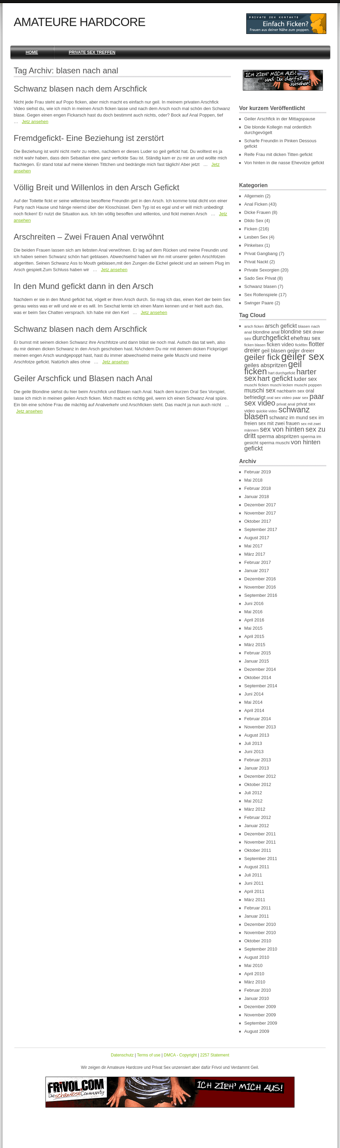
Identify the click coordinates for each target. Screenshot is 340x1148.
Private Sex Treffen (92, 52)
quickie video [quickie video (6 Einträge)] (266, 411)
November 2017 (260, 513)
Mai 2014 (253, 702)
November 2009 (260, 1014)
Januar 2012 (256, 825)
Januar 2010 (256, 998)
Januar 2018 (256, 496)
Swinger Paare (258, 302)
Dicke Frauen (257, 212)
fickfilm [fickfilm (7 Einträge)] (301, 344)
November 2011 (260, 842)
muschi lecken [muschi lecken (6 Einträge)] (281, 385)
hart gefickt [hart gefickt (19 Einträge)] (275, 378)
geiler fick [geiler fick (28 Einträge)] (262, 357)
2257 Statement (214, 1055)
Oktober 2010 (257, 940)
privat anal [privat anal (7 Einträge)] (285, 404)
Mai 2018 (253, 480)
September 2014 (260, 685)
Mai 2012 (253, 800)
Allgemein (254, 195)
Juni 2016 (253, 603)
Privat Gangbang (261, 253)
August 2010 (256, 957)
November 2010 (260, 932)
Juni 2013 (253, 751)
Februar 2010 (257, 990)
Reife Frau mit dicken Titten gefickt (278, 154)
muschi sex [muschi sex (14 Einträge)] (259, 390)
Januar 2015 (256, 661)
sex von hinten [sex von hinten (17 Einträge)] (282, 429)
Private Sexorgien (261, 270)
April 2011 (254, 891)
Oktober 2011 (257, 850)
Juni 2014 (253, 694)
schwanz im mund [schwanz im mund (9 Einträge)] (288, 417)
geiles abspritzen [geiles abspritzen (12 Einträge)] (265, 365)
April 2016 (254, 620)
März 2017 (254, 554)
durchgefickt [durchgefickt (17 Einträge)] (270, 337)
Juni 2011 (253, 883)
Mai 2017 (253, 545)
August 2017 (256, 537)
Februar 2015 (257, 652)
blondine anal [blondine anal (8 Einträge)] (266, 332)
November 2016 (260, 587)
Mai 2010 (253, 965)
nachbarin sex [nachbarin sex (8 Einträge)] (290, 391)
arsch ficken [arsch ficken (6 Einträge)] (254, 326)
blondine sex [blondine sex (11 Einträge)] (296, 332)
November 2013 (260, 726)
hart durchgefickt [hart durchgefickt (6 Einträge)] (281, 373)
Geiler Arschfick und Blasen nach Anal (83, 378)
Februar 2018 (257, 488)
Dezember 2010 (260, 924)
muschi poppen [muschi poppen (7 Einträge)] (308, 385)
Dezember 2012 (260, 776)
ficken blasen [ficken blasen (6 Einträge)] (254, 345)
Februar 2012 (257, 817)
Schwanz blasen (260, 286)
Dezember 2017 (260, 504)
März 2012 (254, 809)
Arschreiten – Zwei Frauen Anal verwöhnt (89, 236)
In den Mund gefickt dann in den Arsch (83, 286)
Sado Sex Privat (260, 278)
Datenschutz (122, 1055)
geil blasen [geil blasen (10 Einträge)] (273, 350)
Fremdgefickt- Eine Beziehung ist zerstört (89, 138)
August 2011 (256, 866)
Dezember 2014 (260, 669)
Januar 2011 (256, 916)
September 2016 (260, 595)
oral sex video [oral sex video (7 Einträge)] (278, 397)
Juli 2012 (253, 792)
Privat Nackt (256, 261)
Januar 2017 (256, 570)
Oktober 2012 (257, 784)
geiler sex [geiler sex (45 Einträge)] (302, 356)
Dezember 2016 (260, 578)
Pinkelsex (253, 245)
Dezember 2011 (260, 833)
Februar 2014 (257, 718)
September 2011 (260, 858)
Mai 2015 (253, 628)
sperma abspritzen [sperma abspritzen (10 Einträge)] (278, 436)
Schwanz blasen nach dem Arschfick (80, 88)
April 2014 (254, 710)
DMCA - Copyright (180, 1055)
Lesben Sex (256, 237)
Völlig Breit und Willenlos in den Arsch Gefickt (96, 187)
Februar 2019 (257, 471)
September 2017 (260, 529)
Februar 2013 (257, 759)
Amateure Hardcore (79, 21)
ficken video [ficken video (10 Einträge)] (280, 344)
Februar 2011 (257, 907)
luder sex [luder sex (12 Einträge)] (305, 379)
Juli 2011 (253, 875)
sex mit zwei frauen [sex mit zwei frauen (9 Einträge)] (279, 423)
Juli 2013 (253, 743)
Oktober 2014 (257, 677)
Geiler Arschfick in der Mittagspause (279, 118)
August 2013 (256, 735)
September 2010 (260, 949)
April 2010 (254, 973)
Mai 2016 (253, 611)
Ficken (250, 228)
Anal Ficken (255, 204)
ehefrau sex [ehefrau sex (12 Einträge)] (306, 338)
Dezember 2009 (260, 1006)
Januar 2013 (256, 768)
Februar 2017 (257, 562)
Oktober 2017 (257, 521)
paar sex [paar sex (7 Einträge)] (300, 397)
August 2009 (256, 1031)
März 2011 (254, 899)
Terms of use (148, 1055)
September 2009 (260, 1023)
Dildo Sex (253, 220)
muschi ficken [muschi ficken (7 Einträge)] (256, 385)
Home (32, 52)
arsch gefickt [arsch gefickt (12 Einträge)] (281, 326)
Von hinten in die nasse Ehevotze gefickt (284, 162)
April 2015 (254, 636)
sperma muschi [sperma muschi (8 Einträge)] (275, 442)
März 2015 (254, 644)
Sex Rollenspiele (260, 294)
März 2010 (254, 981)
